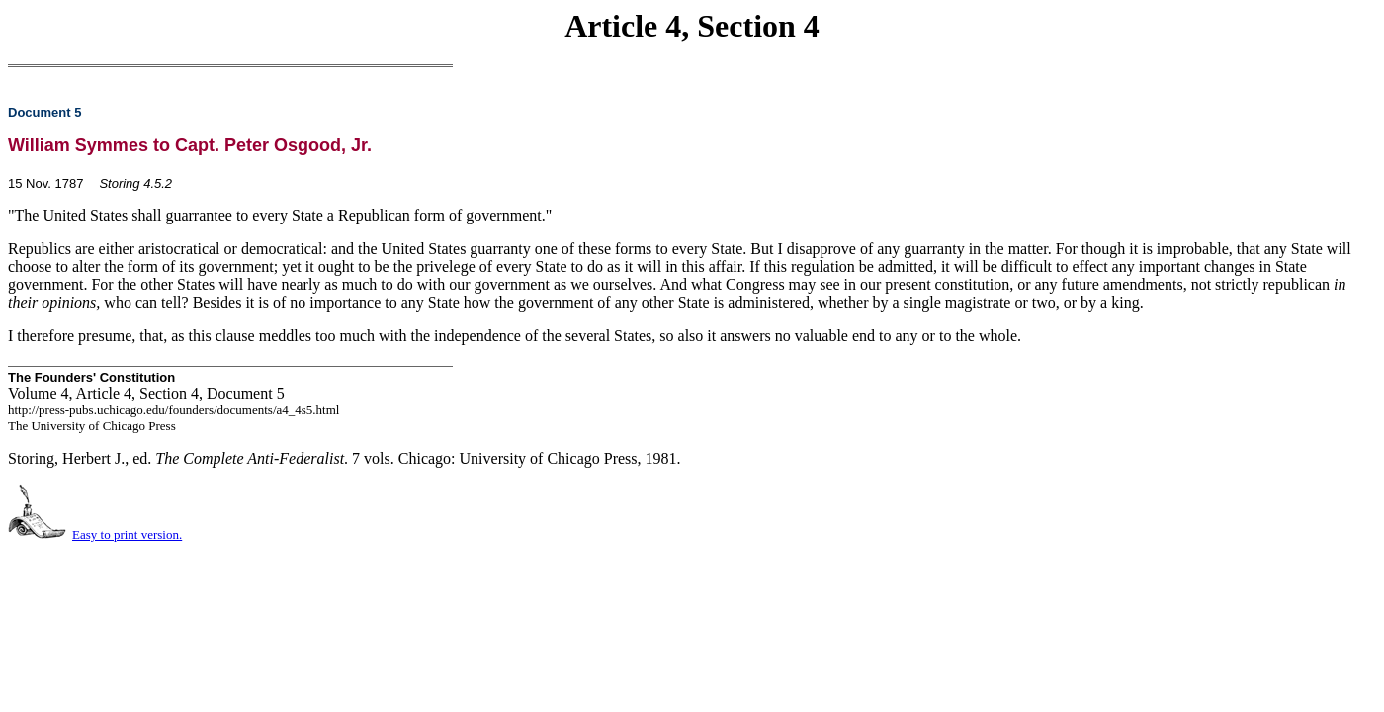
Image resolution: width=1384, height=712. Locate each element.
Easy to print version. (127, 534)
